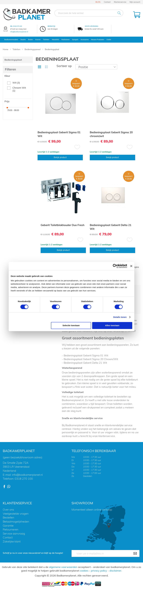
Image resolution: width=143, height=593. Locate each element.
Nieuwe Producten (97, 40)
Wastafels (55, 40)
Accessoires (85, 40)
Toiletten (46, 40)
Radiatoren (65, 40)
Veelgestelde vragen (15, 513)
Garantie (8, 525)
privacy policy (99, 570)
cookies (84, 570)
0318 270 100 (17, 26)
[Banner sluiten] (131, 266)
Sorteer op (64, 65)
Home (6, 49)
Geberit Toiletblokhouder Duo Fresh (62, 225)
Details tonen (120, 317)
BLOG (98, 2)
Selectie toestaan (71, 325)
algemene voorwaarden (63, 567)
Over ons (8, 509)
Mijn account (135, 2)
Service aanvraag (14, 533)
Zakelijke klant (12, 541)
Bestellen (8, 517)
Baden (30, 40)
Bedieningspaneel (33, 49)
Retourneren (10, 529)
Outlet (109, 40)
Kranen (38, 40)
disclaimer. (115, 570)
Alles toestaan (112, 325)
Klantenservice (120, 2)
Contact (107, 2)
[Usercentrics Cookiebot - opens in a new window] (115, 266)
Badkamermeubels (11, 40)
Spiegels (75, 40)
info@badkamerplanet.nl (19, 32)
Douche (23, 40)
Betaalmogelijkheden (16, 521)
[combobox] (88, 13)
